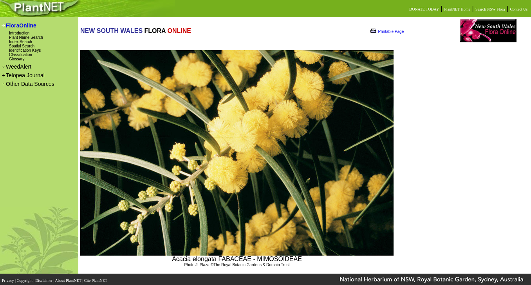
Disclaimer (44, 278)
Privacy (8, 278)
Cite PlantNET (96, 278)
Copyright (25, 278)
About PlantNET (68, 278)
